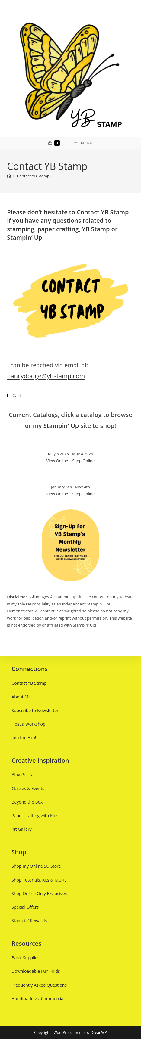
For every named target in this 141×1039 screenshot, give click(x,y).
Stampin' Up (61, 426)
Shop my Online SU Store (36, 866)
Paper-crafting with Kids (34, 815)
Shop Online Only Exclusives (39, 893)
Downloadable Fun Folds (35, 971)
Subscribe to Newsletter (34, 710)
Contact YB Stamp (33, 176)
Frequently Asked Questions (39, 985)
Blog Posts (21, 774)
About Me (21, 697)
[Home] (9, 176)
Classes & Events (27, 788)
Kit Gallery (21, 829)
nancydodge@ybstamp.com (46, 376)
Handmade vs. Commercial (37, 998)
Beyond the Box (27, 802)
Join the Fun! (23, 737)
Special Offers (25, 907)
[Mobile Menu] (83, 143)
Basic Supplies (25, 957)
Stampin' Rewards (29, 920)
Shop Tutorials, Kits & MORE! (39, 879)
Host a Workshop (28, 724)
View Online (57, 460)
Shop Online (83, 460)
